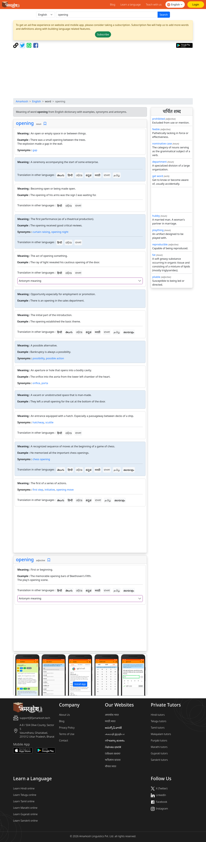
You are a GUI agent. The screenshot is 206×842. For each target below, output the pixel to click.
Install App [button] (80, 684)
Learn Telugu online (24, 795)
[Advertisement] (103, 73)
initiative (50, 489)
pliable (156, 277)
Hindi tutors (158, 714)
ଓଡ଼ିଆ (79, 175)
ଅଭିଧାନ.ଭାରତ (112, 753)
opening (25, 123)
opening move (65, 489)
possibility (39, 358)
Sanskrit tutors (159, 760)
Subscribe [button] (103, 34)
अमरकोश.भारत (112, 714)
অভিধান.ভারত (113, 760)
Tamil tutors (157, 727)
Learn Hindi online (24, 788)
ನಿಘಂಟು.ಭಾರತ (113, 747)
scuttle (49, 422)
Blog (112, 4)
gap (35, 150)
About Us (64, 714)
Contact (63, 740)
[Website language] (175, 4)
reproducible (160, 244)
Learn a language (130, 4)
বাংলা (107, 175)
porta (45, 383)
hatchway (38, 422)
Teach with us (154, 4)
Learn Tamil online (23, 801)
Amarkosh (22, 101)
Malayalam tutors (161, 734)
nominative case (162, 143)
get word (157, 176)
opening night (59, 232)
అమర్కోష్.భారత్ (113, 727)
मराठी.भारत (110, 721)
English (36, 101)
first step (38, 489)
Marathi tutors (159, 747)
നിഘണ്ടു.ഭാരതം (115, 740)
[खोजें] (107, 15)
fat (153, 255)
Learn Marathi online (25, 807)
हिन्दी (70, 175)
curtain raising (41, 232)
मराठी (97, 175)
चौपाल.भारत (110, 766)
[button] (23, 675)
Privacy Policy (67, 727)
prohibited (158, 119)
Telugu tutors (158, 721)
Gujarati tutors (159, 753)
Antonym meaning (30, 281)
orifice (36, 383)
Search (164, 14)
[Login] (195, 4)
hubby (156, 216)
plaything (158, 230)
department (159, 161)
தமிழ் (117, 175)
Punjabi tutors (159, 740)
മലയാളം (128, 332)
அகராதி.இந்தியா (115, 734)
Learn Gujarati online (25, 814)
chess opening (41, 459)
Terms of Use (66, 734)
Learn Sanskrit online (25, 820)
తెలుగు (60, 175)
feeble (156, 129)
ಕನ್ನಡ (88, 175)
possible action (55, 358)
